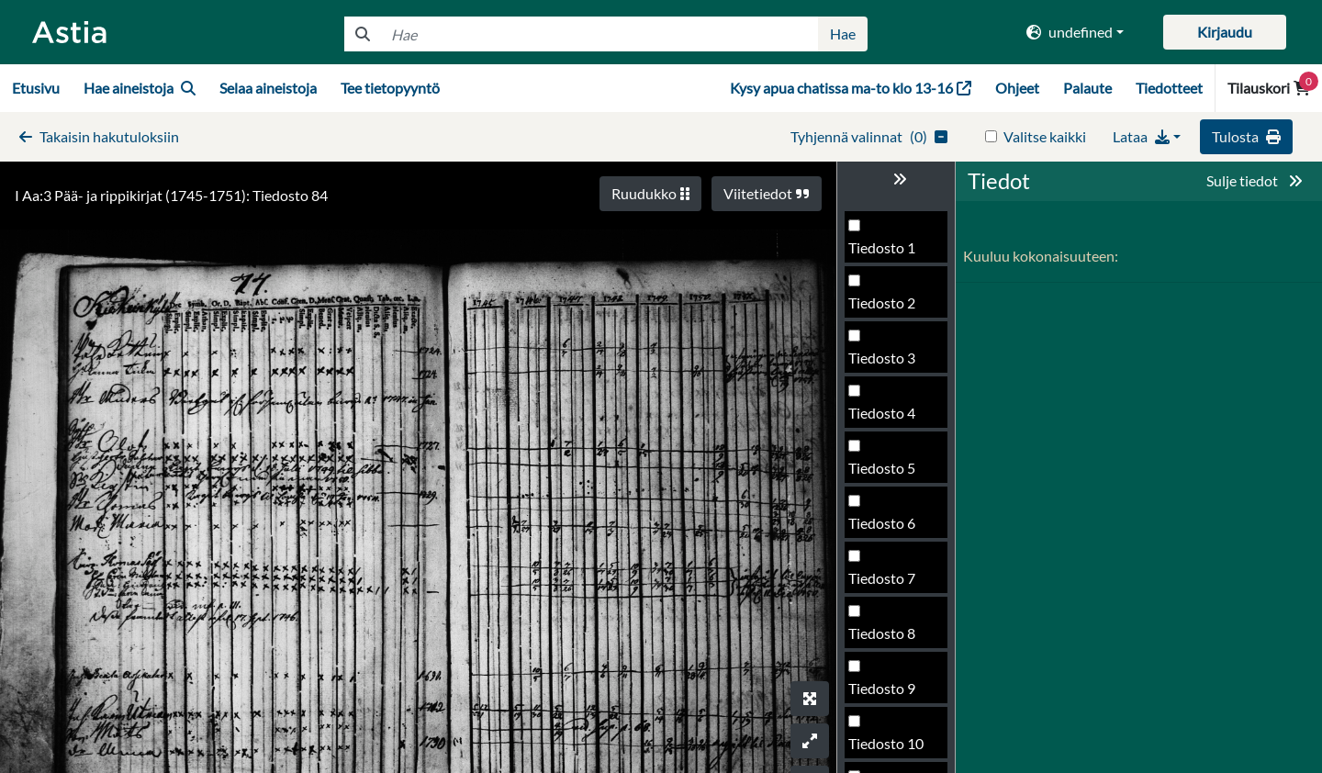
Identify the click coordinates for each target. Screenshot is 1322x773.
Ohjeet (1017, 87)
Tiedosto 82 (886, 363)
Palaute (1087, 87)
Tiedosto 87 (886, 638)
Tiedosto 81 (886, 308)
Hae (843, 33)
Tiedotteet (1169, 87)
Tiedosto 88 (886, 693)
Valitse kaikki (1044, 136)
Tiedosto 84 (886, 473)
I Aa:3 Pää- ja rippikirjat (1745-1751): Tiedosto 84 (171, 195)
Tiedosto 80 (886, 253)
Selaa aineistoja (268, 87)
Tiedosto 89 (886, 748)
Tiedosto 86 (886, 583)
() (868, 136)
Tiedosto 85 (886, 528)
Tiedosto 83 (886, 418)
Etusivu (36, 87)
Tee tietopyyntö (390, 87)
